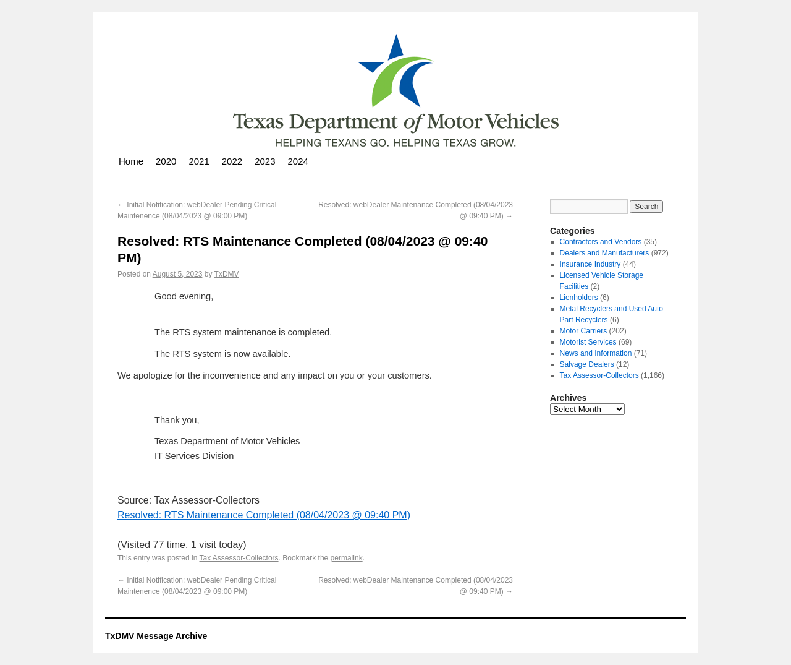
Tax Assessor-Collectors (239, 558)
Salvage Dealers (587, 364)
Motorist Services (588, 342)
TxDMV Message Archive (156, 636)
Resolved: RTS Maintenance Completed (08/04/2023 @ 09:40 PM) (263, 515)
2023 (265, 161)
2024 (298, 161)
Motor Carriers (583, 331)
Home (131, 161)
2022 (232, 161)
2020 (166, 161)
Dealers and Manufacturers (604, 253)
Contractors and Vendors (601, 242)
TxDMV (226, 274)
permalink (347, 558)
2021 (198, 161)
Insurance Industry (590, 264)
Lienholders (579, 297)
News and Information (596, 353)
